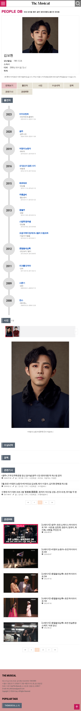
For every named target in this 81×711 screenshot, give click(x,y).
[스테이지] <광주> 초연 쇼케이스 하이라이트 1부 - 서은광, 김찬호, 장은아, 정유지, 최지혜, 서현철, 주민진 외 (59, 527)
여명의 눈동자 (25, 148)
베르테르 (23, 183)
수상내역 (56, 85)
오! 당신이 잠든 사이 (27, 166)
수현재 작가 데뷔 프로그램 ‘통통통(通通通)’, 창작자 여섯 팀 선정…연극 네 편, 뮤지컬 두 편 (39, 492)
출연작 (25, 85)
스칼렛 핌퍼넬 (25, 221)
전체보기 (9, 85)
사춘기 (22, 283)
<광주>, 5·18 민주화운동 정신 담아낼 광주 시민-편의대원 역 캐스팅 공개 (31, 475)
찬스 (21, 300)
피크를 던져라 (25, 266)
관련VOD (24, 92)
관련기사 (9, 92)
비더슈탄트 (24, 114)
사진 (40, 85)
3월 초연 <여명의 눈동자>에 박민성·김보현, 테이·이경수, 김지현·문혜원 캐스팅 (34, 484)
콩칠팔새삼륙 (25, 248)
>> (52, 502)
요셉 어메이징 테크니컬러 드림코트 (33, 233)
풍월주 (22, 210)
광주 (21, 131)
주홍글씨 (23, 194)
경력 (71, 85)
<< (28, 502)
